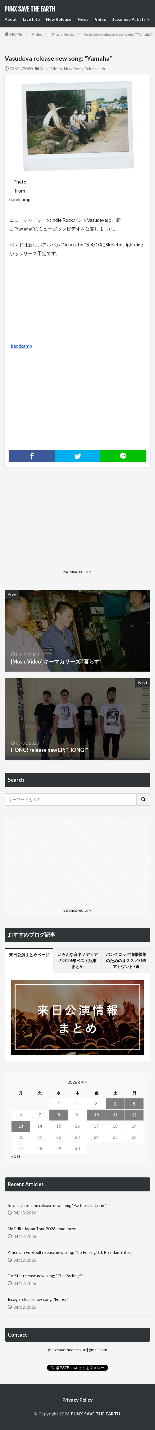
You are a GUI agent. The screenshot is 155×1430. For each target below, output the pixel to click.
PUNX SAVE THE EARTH (30, 9)
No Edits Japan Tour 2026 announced (42, 1228)
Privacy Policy (77, 1400)
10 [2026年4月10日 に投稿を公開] (96, 1114)
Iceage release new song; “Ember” (38, 1299)
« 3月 (16, 1156)
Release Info (95, 68)
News (83, 19)
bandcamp (21, 346)
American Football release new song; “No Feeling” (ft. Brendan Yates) (70, 1252)
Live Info (31, 19)
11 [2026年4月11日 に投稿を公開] (115, 1114)
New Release (58, 19)
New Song (73, 68)
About (11, 19)
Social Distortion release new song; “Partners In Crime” (57, 1205)
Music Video (63, 34)
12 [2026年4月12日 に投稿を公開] (134, 1114)
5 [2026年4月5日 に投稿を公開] (134, 1103)
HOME (16, 34)
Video (100, 19)
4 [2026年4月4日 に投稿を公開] (115, 1103)
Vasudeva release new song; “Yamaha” (118, 34)
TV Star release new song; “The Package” (45, 1275)
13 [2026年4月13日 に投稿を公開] (20, 1126)
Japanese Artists (129, 19)
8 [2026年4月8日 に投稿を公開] (58, 1114)
